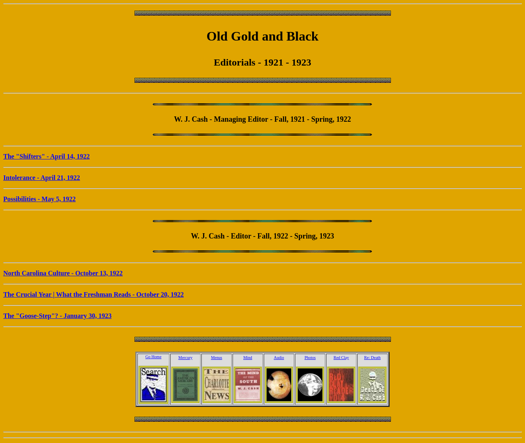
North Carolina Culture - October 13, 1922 (63, 273)
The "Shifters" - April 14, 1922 (46, 156)
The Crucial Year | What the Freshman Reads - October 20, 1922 (93, 294)
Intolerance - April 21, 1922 (41, 177)
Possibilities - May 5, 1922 (39, 198)
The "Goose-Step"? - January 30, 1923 (57, 315)
